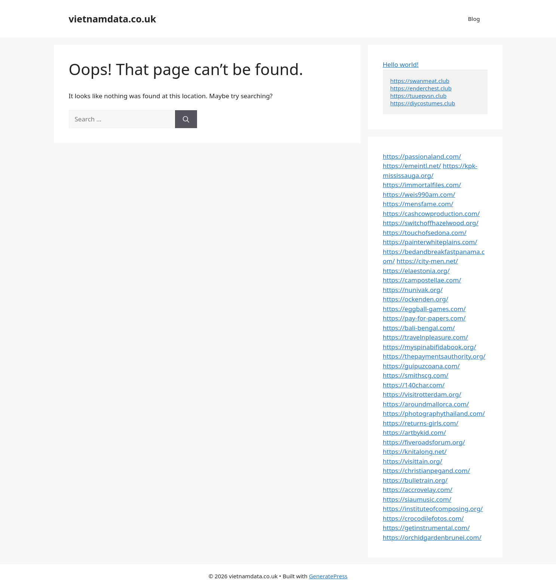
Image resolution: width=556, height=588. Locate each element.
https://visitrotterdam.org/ (422, 394)
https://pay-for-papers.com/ (424, 318)
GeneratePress (328, 576)
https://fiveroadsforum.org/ (424, 442)
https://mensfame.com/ (418, 203)
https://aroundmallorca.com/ (426, 404)
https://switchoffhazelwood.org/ (431, 223)
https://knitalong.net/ (415, 451)
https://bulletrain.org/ (415, 480)
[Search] (186, 119)
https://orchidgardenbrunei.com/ (432, 537)
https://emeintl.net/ (412, 165)
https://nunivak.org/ (413, 289)
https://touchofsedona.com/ (425, 232)
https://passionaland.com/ (422, 156)
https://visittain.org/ (412, 461)
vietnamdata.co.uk (112, 18)
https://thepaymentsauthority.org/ (434, 356)
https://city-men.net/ (427, 261)
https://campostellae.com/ (422, 280)
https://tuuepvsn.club (418, 95)
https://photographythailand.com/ (434, 413)
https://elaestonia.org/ (416, 270)
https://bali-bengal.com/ (419, 328)
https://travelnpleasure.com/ (425, 337)
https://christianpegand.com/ (426, 470)
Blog (474, 18)
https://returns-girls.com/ (420, 423)
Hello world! (401, 64)
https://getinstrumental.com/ (426, 527)
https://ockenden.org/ (415, 299)
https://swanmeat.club (419, 80)
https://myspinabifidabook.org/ (429, 347)
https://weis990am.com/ (419, 194)
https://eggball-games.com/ (424, 308)
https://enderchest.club (421, 88)
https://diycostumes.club (422, 103)
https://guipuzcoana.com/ (421, 366)
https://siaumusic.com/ (417, 499)
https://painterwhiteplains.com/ (430, 242)
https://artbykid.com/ (414, 432)
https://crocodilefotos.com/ (423, 518)
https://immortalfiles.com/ (422, 184)
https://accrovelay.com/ (417, 489)
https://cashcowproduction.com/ (431, 213)
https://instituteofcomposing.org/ (433, 508)
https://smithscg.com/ (416, 375)
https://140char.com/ (414, 385)
